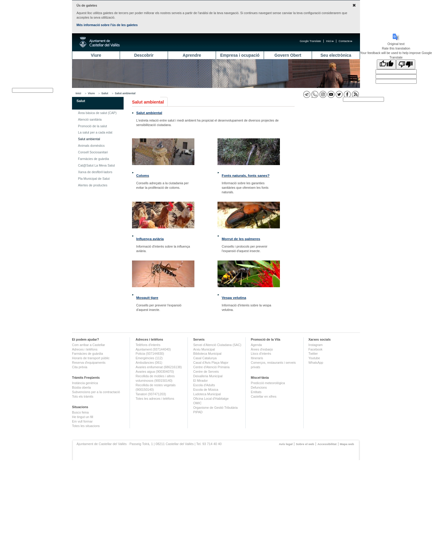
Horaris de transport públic (91, 358)
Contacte (345, 41)
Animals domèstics (91, 145)
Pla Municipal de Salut (94, 178)
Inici (330, 41)
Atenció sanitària (90, 119)
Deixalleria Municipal (208, 376)
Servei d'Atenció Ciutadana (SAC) (217, 345)
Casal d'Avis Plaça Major (210, 362)
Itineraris (257, 358)
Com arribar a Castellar (88, 345)
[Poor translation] (405, 64)
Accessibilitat (327, 444)
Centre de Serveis (206, 371)
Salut (104, 93)
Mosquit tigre (147, 298)
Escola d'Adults (204, 385)
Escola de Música (205, 389)
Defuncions (259, 387)
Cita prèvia (79, 367)
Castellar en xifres (263, 396)
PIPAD (197, 412)
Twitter (313, 353)
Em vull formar (82, 421)
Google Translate (310, 41)
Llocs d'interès (261, 353)
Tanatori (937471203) (151, 394)
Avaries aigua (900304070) (155, 371)
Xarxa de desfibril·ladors (95, 172)
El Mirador (200, 380)
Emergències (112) (149, 358)
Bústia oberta (81, 387)
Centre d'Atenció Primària (211, 367)
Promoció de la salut (92, 126)
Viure (96, 55)
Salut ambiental (125, 93)
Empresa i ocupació (240, 55)
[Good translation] (386, 64)
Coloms (142, 175)
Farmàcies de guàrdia (93, 159)
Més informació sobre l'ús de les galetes (107, 25)
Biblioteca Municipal (207, 353)
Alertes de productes (92, 185)
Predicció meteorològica (268, 383)
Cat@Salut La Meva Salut (96, 165)
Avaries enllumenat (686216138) (159, 367)
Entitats (256, 392)
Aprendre (192, 55)
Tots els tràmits (82, 396)
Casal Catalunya (205, 358)
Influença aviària (150, 239)
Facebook (315, 349)
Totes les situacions (86, 426)
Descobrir (144, 55)
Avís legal (285, 444)
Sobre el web (305, 444)
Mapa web (347, 444)
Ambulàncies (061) (149, 362)
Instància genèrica (85, 383)
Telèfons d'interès (148, 345)
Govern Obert (287, 55)
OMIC (197, 403)
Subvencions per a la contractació (96, 392)
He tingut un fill (82, 417)
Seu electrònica (335, 55)
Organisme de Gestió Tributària (215, 407)
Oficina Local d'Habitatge (211, 398)
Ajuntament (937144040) (153, 349)
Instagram (315, 345)
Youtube (314, 358)
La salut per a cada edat (95, 132)
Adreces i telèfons (85, 349)
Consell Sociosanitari (93, 152)
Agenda (256, 345)
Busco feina (80, 412)
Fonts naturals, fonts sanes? (246, 175)
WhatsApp (315, 362)
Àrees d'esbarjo (262, 349)
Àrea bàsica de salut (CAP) (97, 113)
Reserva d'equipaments (89, 362)
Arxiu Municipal (204, 349)
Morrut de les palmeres (241, 239)
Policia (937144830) (150, 353)
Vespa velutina (234, 298)
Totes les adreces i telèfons (155, 398)
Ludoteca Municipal (207, 394)
